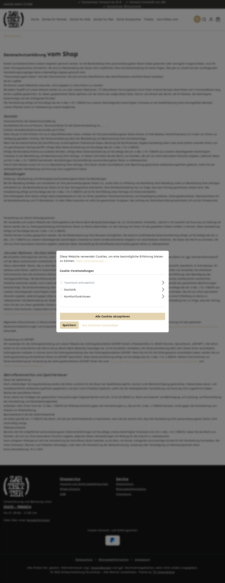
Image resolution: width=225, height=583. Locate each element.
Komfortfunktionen (77, 297)
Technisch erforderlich (79, 284)
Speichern (69, 326)
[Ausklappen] (163, 283)
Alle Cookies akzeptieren (112, 317)
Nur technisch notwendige (100, 326)
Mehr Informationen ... (91, 262)
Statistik (70, 291)
